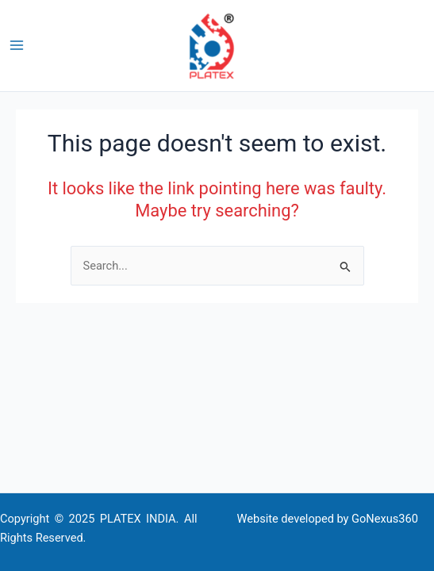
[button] (427, 46)
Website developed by (293, 519)
